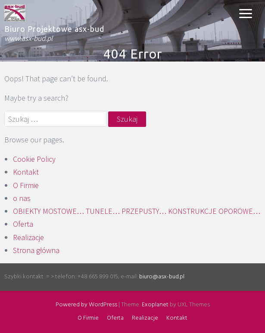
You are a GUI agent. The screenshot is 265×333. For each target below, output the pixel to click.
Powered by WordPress (86, 305)
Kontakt (26, 172)
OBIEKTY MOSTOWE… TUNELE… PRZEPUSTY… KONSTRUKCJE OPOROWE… (136, 211)
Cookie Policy (34, 159)
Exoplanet (155, 305)
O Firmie (26, 185)
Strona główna (36, 250)
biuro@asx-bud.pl (161, 277)
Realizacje (28, 237)
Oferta (23, 224)
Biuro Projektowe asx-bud (54, 29)
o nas (22, 198)
